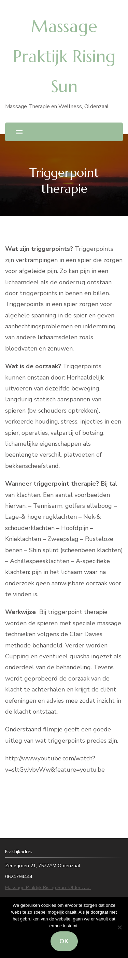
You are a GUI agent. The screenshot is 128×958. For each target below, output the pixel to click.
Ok (64, 941)
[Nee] (119, 927)
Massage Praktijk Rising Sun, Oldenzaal (48, 887)
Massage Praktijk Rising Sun (64, 56)
